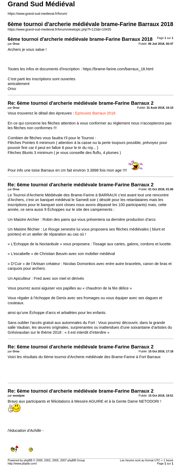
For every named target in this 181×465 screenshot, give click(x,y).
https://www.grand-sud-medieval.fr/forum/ (37, 14)
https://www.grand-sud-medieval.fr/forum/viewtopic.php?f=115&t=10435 (59, 29)
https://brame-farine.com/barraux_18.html (118, 69)
